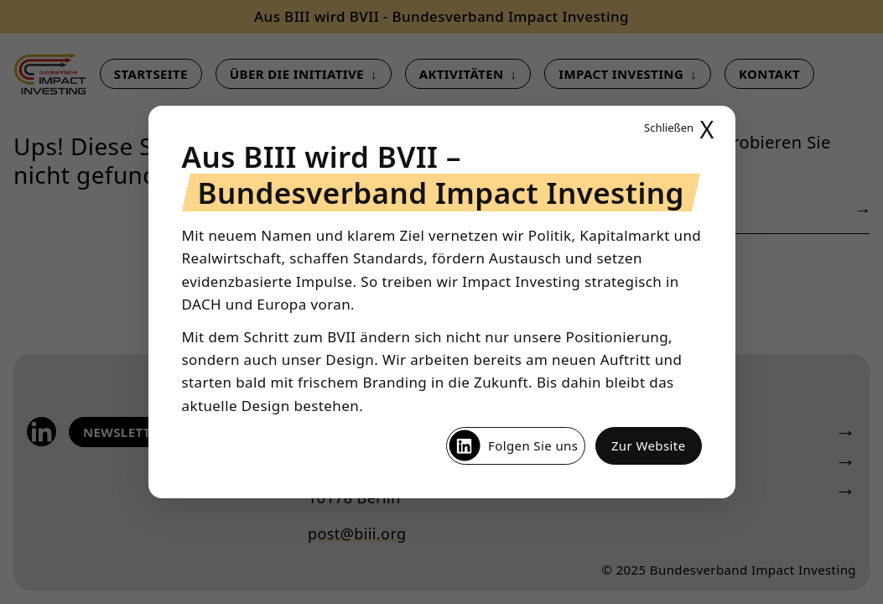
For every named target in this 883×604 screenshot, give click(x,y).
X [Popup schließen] (679, 128)
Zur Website (648, 445)
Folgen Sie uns (513, 445)
